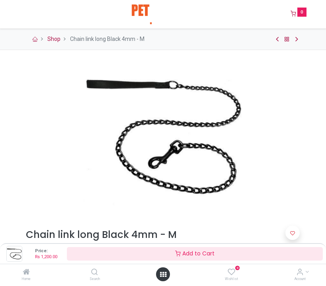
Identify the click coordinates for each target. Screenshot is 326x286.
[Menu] (20, 14)
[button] (292, 233)
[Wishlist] (231, 272)
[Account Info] (300, 272)
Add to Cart (195, 253)
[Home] (26, 272)
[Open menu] (163, 274)
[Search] (94, 272)
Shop (54, 39)
